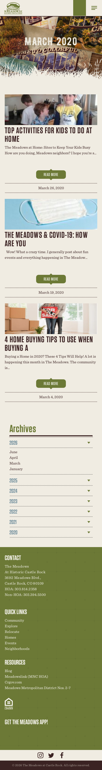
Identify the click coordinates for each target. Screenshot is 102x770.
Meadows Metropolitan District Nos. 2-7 (38, 688)
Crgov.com (13, 682)
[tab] (51, 443)
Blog (8, 671)
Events (10, 643)
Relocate (12, 631)
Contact (49, 732)
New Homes (33, 732)
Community (14, 620)
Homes (10, 637)
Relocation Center (17, 732)
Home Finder (79, 8)
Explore (11, 626)
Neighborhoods (17, 648)
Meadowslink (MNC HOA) (26, 676)
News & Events (41, 732)
